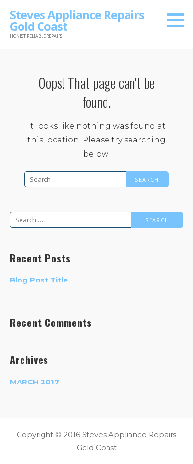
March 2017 (34, 381)
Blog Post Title (39, 279)
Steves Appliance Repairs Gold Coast (77, 20)
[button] (179, 20)
